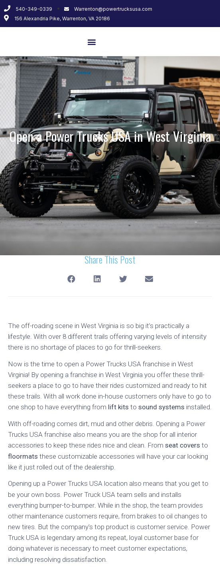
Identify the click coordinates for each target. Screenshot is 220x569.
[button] (91, 41)
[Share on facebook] (71, 279)
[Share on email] (149, 279)
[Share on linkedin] (97, 279)
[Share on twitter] (123, 279)
